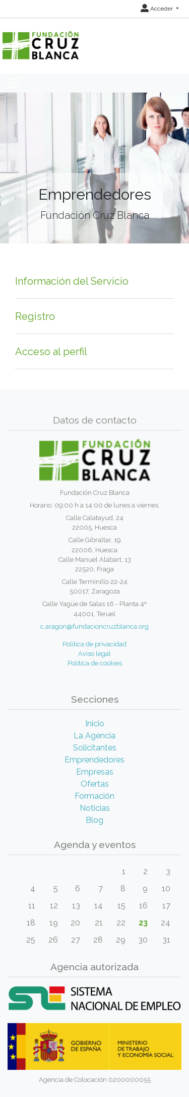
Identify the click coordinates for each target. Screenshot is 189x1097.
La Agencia (94, 735)
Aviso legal (94, 653)
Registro (35, 316)
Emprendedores (94, 760)
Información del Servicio (72, 281)
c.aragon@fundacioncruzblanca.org (94, 626)
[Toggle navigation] (13, 83)
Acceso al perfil (51, 352)
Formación (94, 796)
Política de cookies (95, 663)
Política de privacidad (94, 644)
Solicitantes (94, 747)
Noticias (95, 808)
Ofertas (95, 784)
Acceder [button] (157, 8)
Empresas (94, 772)
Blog (94, 820)
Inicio (94, 723)
